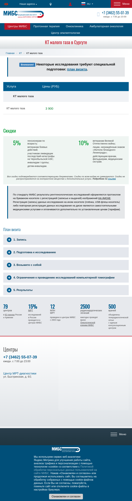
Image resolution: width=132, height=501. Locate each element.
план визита (77, 69)
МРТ (30, 310)
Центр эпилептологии (65, 32)
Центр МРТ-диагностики (19, 373)
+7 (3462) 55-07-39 (115, 12)
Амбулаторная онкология (106, 26)
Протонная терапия (47, 26)
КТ (20, 53)
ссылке (112, 179)
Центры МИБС (17, 26)
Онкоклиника (74, 26)
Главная (10, 53)
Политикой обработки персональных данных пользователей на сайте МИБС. (65, 470)
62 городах (10, 315)
